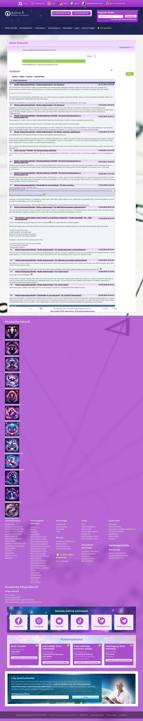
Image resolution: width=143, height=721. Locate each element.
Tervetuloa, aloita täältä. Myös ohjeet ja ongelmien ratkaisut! (41, 218)
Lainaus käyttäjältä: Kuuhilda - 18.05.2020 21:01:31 (23, 187)
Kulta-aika (117, 3)
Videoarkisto (113, 536)
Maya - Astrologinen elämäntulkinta (19, 599)
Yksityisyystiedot (111, 715)
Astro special (19, 150)
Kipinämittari (10, 541)
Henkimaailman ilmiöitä (46, 116)
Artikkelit (8, 551)
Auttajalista (9, 553)
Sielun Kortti (86, 529)
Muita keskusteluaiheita (24, 85)
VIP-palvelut (104, 28)
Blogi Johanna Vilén (38, 539)
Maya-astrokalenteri (13, 597)
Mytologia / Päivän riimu (65, 541)
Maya (53, 3)
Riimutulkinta (61, 544)
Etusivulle (9, 558)
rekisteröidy (52, 50)
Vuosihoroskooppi (88, 554)
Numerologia (39, 3)
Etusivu (25, 3)
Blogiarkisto (113, 534)
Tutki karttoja (11, 28)
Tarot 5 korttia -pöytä (89, 536)
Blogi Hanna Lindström (39, 568)
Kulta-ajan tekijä (115, 527)
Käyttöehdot (84, 715)
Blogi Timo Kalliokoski (39, 541)
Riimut (77, 3)
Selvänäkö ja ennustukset (47, 185)
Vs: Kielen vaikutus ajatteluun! (67, 132)
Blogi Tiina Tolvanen (38, 565)
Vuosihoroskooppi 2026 (14, 529)
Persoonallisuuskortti (89, 531)
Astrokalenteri (61, 13)
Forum (33, 570)
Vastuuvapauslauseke (97, 715)
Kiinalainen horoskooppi (14, 546)
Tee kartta (34, 580)
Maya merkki (10, 548)
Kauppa (112, 539)
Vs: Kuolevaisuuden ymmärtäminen (70, 250)
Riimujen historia (62, 546)
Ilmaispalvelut (25, 28)
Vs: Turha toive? (61, 272)
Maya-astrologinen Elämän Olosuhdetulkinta (23, 602)
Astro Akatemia (62, 561)
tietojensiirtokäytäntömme (42, 689)
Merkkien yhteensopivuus (15, 543)
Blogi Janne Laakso (38, 549)
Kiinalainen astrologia (94, 3)
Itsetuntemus (54, 28)
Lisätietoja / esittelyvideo (24, 658)
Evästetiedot (123, 715)
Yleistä (30, 150)
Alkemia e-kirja (11, 555)
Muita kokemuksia (44, 85)
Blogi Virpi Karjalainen (39, 544)
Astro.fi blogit (88, 28)
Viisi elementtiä (87, 558)
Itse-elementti (87, 561)
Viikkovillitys (10, 524)
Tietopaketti (35, 573)
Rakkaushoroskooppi (13, 539)
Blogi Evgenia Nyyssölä (39, 556)
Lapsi (77, 28)
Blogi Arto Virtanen (38, 563)
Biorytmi (33, 527)
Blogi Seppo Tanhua (38, 537)
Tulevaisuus (40, 28)
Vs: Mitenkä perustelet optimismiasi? (70, 207)
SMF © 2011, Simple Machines (81, 308)
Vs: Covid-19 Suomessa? (71, 295)
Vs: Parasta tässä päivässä (45, 150)
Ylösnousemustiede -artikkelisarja (122, 529)
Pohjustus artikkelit (116, 531)
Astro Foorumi (18, 42)
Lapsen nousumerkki (13, 534)
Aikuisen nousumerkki (14, 531)
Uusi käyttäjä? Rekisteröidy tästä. (124, 19)
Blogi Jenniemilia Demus (40, 546)
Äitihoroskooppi (11, 536)
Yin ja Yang (85, 556)
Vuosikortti (85, 534)
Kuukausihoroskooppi (13, 527)
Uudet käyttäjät (76, 218)
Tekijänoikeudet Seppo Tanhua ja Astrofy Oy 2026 (31, 715)
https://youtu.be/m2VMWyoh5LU (20, 93)
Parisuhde (67, 28)
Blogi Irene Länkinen (38, 561)
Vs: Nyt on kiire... (67, 185)
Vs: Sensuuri (59, 85)
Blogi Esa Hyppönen (38, 551)
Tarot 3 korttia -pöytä (89, 539)
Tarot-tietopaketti (88, 527)
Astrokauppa (81, 13)
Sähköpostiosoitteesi (20, 694)
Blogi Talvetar (35, 558)
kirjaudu (43, 50)
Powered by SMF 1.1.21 (61, 308)
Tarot (65, 3)
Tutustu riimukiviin (63, 548)
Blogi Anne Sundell (38, 553)
